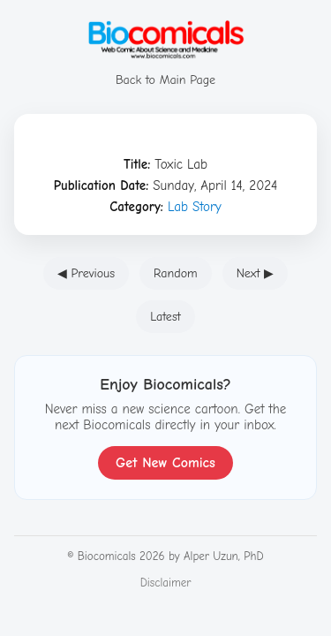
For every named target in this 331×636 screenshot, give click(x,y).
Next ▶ (256, 273)
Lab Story (195, 207)
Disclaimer (166, 582)
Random (176, 273)
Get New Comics (165, 463)
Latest (165, 316)
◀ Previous (86, 273)
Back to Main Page (166, 72)
